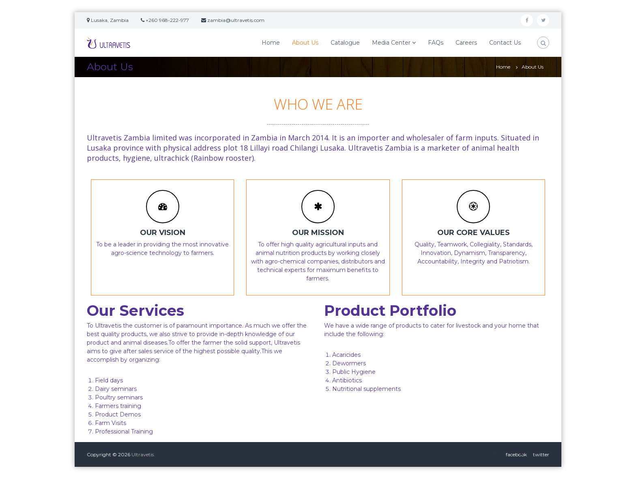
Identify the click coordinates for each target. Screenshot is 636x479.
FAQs (435, 42)
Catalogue (345, 42)
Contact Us (505, 42)
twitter (541, 454)
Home (271, 42)
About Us (305, 42)
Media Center (391, 42)
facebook (516, 454)
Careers (466, 42)
